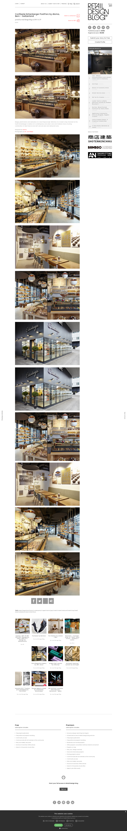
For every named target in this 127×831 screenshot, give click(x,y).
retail (69, 610)
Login (16, 3)
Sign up (63, 789)
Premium (64, 3)
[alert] (63, 820)
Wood (34, 612)
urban (27, 612)
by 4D (22, 644)
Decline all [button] (68, 825)
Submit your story (54, 3)
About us (43, 3)
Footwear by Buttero (39, 636)
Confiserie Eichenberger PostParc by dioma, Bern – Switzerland (37, 15)
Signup (22, 3)
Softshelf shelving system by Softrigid (72, 664)
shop (73, 610)
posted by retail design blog (23, 20)
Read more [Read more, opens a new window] (72, 818)
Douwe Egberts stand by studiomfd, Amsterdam (39, 690)
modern (59, 610)
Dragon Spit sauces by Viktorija (55, 664)
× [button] (125, 811)
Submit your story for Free (100, 38)
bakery (20, 610)
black (27, 610)
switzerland (22, 612)
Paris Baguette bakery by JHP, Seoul (39, 664)
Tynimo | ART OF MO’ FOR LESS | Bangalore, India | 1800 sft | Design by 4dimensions (22, 638)
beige (24, 610)
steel (76, 610)
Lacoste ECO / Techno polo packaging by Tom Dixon (22, 690)
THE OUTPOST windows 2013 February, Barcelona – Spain (55, 690)
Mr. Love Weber (29, 131)
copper (44, 610)
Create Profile (100, 42)
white (30, 612)
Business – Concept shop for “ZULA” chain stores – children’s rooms (72, 638)
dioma (25, 129)
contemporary (37, 610)
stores (16, 612)
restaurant (65, 610)
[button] (43, 821)
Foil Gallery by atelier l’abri (55, 636)
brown (31, 610)
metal (55, 610)
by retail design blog (39, 639)
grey (52, 610)
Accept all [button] (58, 825)
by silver (72, 643)
